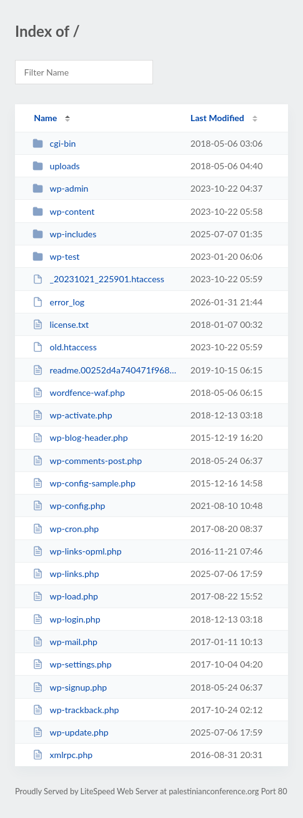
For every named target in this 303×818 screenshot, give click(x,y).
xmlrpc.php (62, 754)
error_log (58, 302)
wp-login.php (66, 619)
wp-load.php (65, 596)
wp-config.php (68, 505)
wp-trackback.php (75, 709)
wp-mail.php (64, 641)
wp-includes (64, 234)
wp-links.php (65, 573)
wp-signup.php (69, 687)
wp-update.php (70, 732)
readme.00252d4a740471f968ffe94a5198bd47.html (105, 370)
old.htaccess (64, 347)
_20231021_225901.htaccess (98, 278)
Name (45, 117)
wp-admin (60, 188)
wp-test (55, 256)
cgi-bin (54, 143)
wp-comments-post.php (87, 460)
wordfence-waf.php (78, 392)
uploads (55, 165)
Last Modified (217, 117)
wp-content (63, 211)
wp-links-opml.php (76, 551)
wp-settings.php (71, 664)
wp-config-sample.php (84, 483)
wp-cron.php (65, 528)
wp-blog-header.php (79, 437)
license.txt (60, 324)
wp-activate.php (72, 415)
